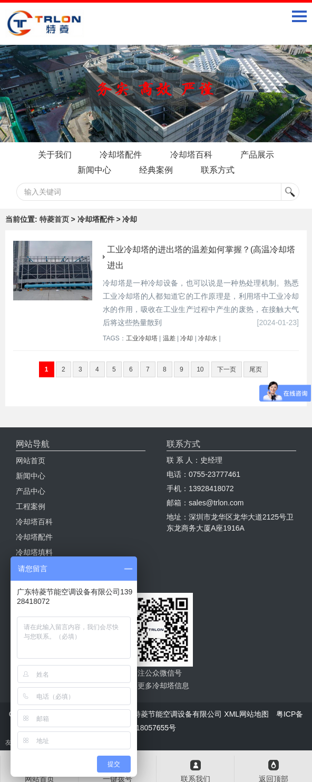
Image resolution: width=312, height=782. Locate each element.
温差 (169, 338)
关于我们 (54, 154)
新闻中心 (94, 169)
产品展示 (258, 154)
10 (200, 369)
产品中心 (30, 491)
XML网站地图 (246, 714)
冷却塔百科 (191, 154)
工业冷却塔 (142, 338)
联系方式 (218, 169)
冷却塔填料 (34, 552)
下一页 (226, 369)
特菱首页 (54, 219)
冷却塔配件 (121, 154)
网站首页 (30, 460)
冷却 (186, 338)
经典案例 (156, 169)
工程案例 (30, 506)
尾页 (255, 369)
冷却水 (207, 338)
